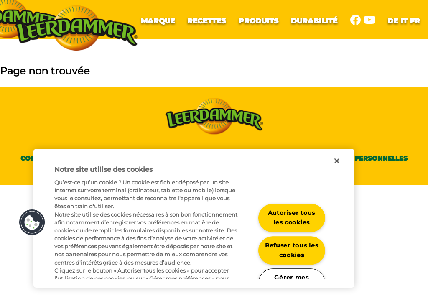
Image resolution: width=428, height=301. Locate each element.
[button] (32, 222)
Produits (258, 20)
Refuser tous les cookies (291, 250)
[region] (193, 218)
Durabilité (314, 20)
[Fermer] (337, 161)
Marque (158, 20)
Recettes (206, 20)
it (404, 20)
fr (415, 20)
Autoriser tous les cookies (291, 217)
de (392, 20)
